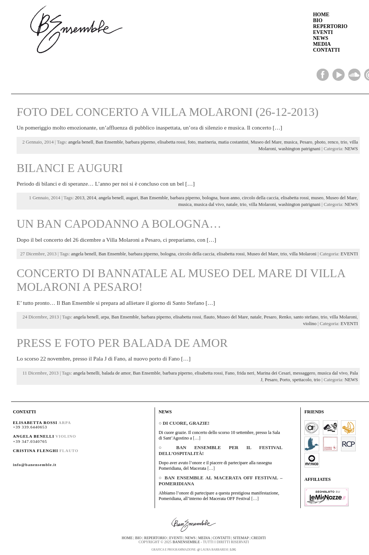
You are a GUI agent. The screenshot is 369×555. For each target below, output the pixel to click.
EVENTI (323, 32)
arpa (105, 317)
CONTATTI (326, 50)
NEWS (320, 38)
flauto (209, 317)
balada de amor (116, 373)
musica (290, 142)
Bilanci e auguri (70, 168)
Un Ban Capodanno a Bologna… (119, 223)
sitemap (240, 538)
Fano (230, 373)
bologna (209, 197)
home (127, 538)
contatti (221, 538)
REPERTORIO (330, 26)
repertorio (155, 538)
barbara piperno (140, 142)
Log (233, 549)
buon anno (230, 197)
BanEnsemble (186, 542)
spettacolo (301, 379)
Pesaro (306, 142)
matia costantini (233, 142)
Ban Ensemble (109, 142)
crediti (258, 538)
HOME (321, 14)
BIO (318, 20)
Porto (285, 379)
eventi (175, 538)
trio (344, 142)
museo (317, 197)
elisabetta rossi (172, 142)
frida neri (245, 373)
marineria (207, 142)
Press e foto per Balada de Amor (122, 342)
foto (192, 142)
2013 (80, 197)
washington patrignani (299, 148)
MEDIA (322, 44)
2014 (91, 197)
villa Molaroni (262, 204)
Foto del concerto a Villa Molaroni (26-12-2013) (167, 111)
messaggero (304, 373)
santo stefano (305, 317)
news (190, 538)
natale (232, 204)
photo (320, 142)
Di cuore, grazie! (186, 423)
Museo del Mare (266, 142)
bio (138, 538)
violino (309, 323)
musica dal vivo (209, 204)
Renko (285, 317)
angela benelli (86, 373)
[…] (277, 127)
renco (333, 142)
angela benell (80, 142)
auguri (132, 197)
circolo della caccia (260, 197)
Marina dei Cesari (274, 373)
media (204, 538)
